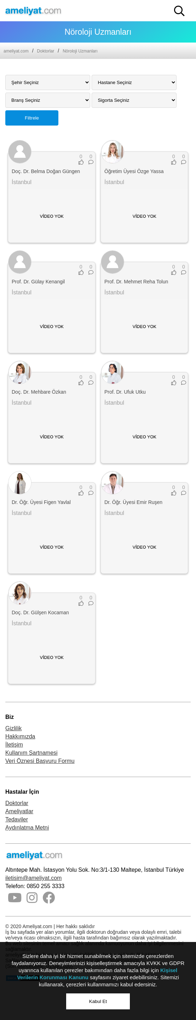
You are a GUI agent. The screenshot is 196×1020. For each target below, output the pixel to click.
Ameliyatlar (19, 811)
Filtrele (32, 118)
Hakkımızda (20, 736)
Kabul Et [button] (98, 1001)
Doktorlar (45, 51)
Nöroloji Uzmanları (80, 51)
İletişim (14, 745)
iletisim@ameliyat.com (33, 878)
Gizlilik (13, 728)
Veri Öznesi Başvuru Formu (40, 761)
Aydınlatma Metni (27, 828)
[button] (179, 11)
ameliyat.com (16, 51)
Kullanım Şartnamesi (31, 753)
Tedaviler (16, 819)
